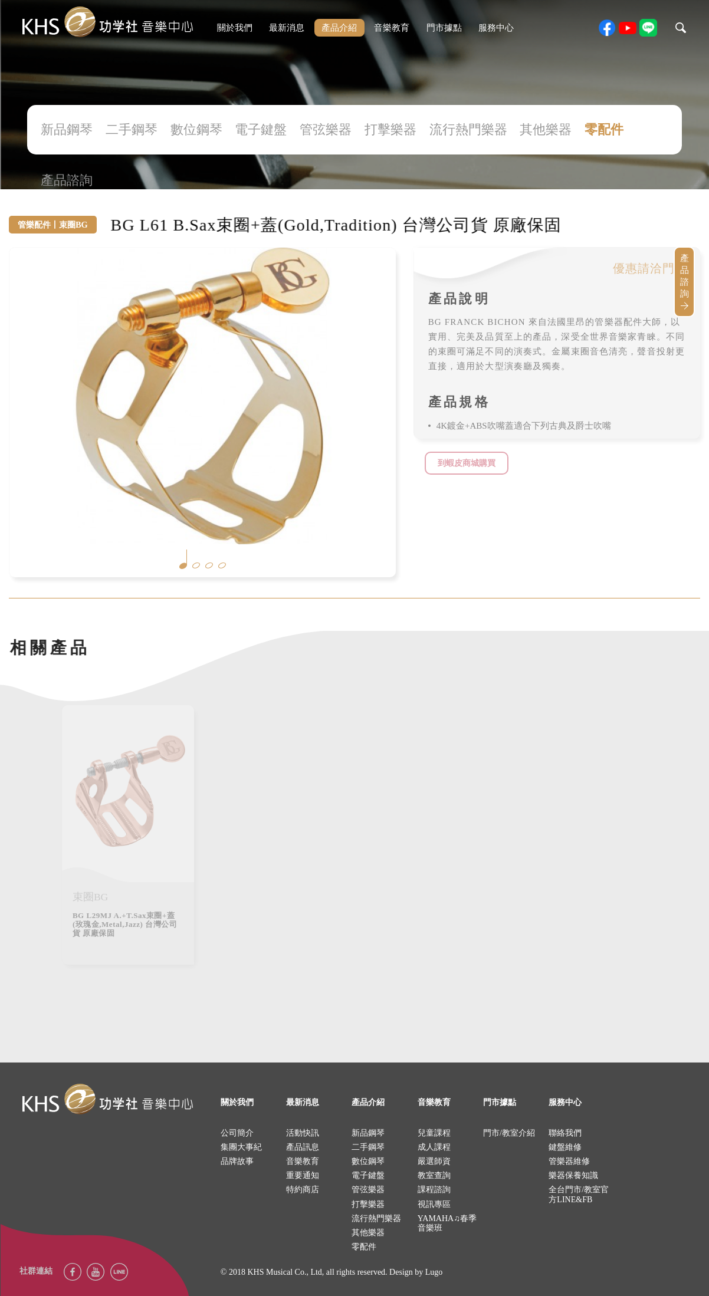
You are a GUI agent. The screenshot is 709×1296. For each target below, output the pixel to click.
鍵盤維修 (565, 1147)
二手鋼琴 (131, 129)
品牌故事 (237, 1161)
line (648, 28)
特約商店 (302, 1189)
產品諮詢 (67, 180)
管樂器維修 (569, 1161)
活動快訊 (302, 1133)
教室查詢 (434, 1175)
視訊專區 (434, 1204)
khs (107, 22)
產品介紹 (339, 27)
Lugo (434, 1272)
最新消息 (286, 27)
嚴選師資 (434, 1161)
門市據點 (444, 27)
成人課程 (434, 1147)
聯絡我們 (565, 1133)
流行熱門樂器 (468, 129)
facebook (607, 28)
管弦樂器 (326, 129)
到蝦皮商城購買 (466, 463)
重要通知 (302, 1175)
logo (107, 1099)
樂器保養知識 (573, 1175)
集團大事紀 (241, 1147)
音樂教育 (391, 27)
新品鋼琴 (67, 129)
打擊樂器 (390, 129)
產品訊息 (302, 1147)
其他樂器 (546, 129)
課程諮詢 (434, 1189)
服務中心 (496, 27)
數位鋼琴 (196, 129)
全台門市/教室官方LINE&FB (579, 1194)
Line (119, 1271)
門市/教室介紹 (509, 1133)
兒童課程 (434, 1133)
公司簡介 (237, 1133)
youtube (627, 28)
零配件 (604, 129)
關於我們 (234, 27)
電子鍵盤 (261, 129)
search (681, 28)
